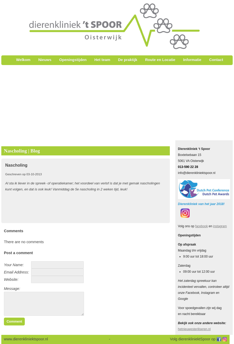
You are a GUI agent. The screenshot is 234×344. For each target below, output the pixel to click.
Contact (216, 60)
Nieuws (44, 60)
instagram (220, 226)
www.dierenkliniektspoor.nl (26, 339)
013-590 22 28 (188, 167)
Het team (102, 60)
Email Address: (16, 272)
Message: (12, 289)
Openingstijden (73, 60)
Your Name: (14, 265)
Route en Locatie (160, 60)
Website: (11, 279)
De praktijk (127, 60)
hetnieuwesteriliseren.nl (194, 329)
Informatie (192, 60)
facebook (201, 226)
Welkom (23, 60)
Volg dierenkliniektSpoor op (193, 339)
